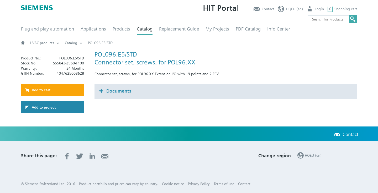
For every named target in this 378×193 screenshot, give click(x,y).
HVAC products (42, 43)
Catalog (145, 29)
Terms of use (224, 184)
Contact (268, 9)
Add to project (44, 107)
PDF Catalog (248, 29)
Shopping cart (345, 9)
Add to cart (41, 90)
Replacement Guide (179, 29)
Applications (93, 29)
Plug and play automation (47, 29)
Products (121, 29)
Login (319, 9)
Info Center (278, 29)
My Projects (217, 29)
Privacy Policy (199, 184)
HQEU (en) (294, 9)
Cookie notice (173, 184)
